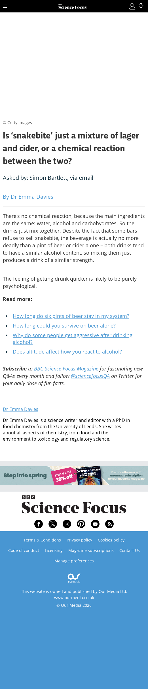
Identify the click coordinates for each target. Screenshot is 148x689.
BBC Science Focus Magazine (66, 368)
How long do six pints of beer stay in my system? (71, 316)
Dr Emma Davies (20, 409)
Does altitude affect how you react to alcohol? (67, 351)
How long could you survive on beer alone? (64, 325)
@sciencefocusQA (90, 375)
